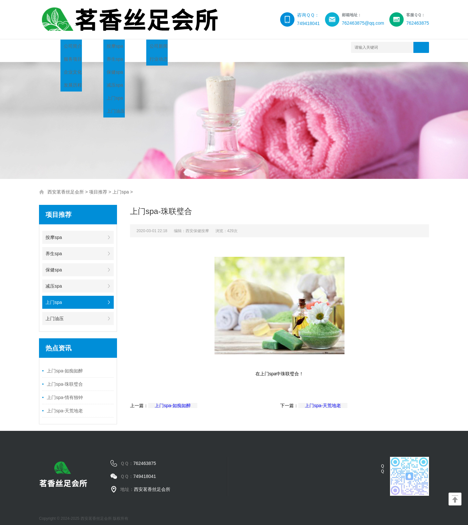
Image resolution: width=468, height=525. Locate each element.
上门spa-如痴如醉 (65, 364)
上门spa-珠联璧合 (65, 377)
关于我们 (97, 47)
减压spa (54, 279)
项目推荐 (136, 47)
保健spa (54, 263)
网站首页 (58, 47)
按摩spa (54, 230)
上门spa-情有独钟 (65, 391)
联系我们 (292, 47)
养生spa (54, 247)
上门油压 (55, 312)
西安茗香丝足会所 (65, 185)
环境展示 (253, 47)
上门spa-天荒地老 (65, 404)
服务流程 (214, 47)
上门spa (120, 185)
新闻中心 (175, 47)
